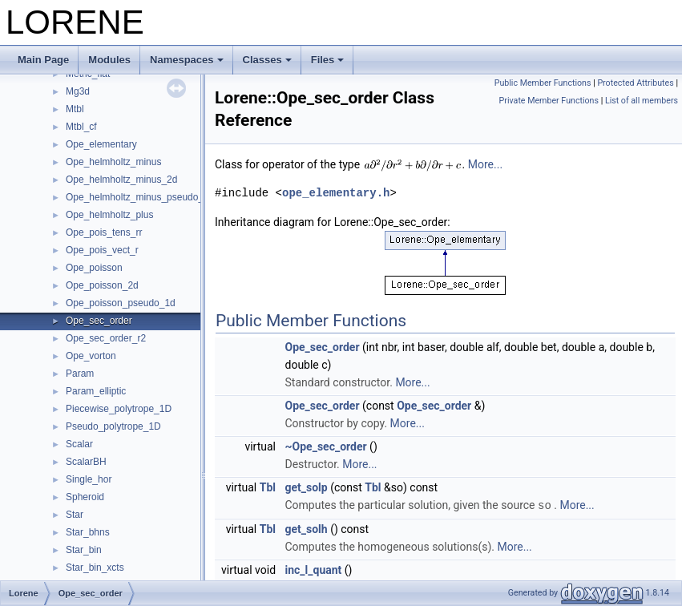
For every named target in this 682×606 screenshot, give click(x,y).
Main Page (43, 60)
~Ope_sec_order (326, 446)
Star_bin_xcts (95, 567)
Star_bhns (88, 532)
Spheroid (85, 497)
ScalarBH (86, 461)
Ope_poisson (94, 267)
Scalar (79, 444)
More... (485, 164)
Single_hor (88, 479)
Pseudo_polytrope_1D (113, 426)
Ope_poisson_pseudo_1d (121, 303)
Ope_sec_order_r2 (106, 338)
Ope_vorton (91, 356)
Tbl (268, 487)
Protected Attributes (635, 83)
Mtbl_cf (81, 126)
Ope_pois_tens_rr (104, 232)
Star (74, 514)
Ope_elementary (101, 144)
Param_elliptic (96, 391)
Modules (109, 60)
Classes (267, 60)
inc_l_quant (313, 569)
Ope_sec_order (99, 320)
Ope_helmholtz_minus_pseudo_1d (140, 197)
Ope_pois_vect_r (102, 250)
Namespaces (187, 60)
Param (80, 373)
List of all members (641, 100)
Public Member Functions (542, 83)
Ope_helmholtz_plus (109, 214)
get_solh (306, 528)
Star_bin (84, 550)
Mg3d (78, 91)
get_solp (306, 487)
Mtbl (75, 109)
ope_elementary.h (335, 192)
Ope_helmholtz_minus (113, 162)
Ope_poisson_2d (102, 285)
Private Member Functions (549, 100)
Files (328, 60)
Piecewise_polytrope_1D (119, 408)
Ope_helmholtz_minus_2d (121, 179)
